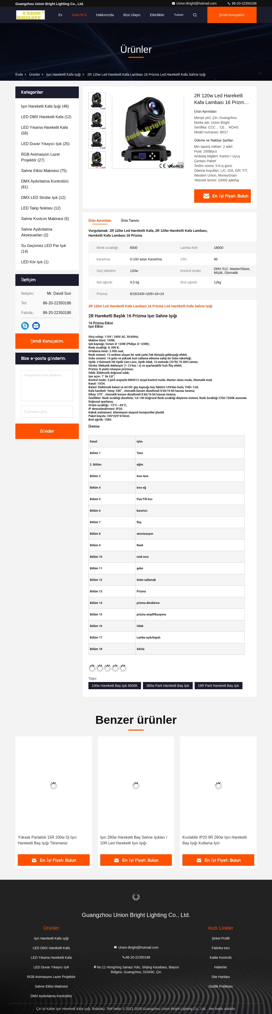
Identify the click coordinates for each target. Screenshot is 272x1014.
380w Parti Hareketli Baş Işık (167, 686)
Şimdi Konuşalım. (232, 15)
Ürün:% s (79, 15)
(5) (45, 219)
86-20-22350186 (242, 3)
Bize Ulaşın (131, 15)
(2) (36, 232)
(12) (46, 117)
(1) (35, 262)
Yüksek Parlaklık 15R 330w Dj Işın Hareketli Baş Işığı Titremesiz (47, 840)
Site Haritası (220, 977)
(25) (45, 144)
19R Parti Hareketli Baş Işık (218, 686)
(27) (40, 157)
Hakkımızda (105, 15)
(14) (43, 248)
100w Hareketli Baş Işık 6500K (115, 686)
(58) (44, 130)
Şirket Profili (221, 938)
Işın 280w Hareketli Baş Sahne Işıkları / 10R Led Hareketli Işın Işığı (133, 840)
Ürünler (34, 74)
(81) (44, 184)
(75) (44, 171)
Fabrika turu (221, 948)
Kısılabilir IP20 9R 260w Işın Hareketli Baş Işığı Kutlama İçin (214, 840)
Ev (60, 15)
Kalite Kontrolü (221, 957)
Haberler (220, 967)
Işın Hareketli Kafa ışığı (63, 74)
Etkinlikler (157, 15)
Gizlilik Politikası (221, 986)
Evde (19, 74)
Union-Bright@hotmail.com (194, 3)
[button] (97, 166)
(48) (45, 106)
